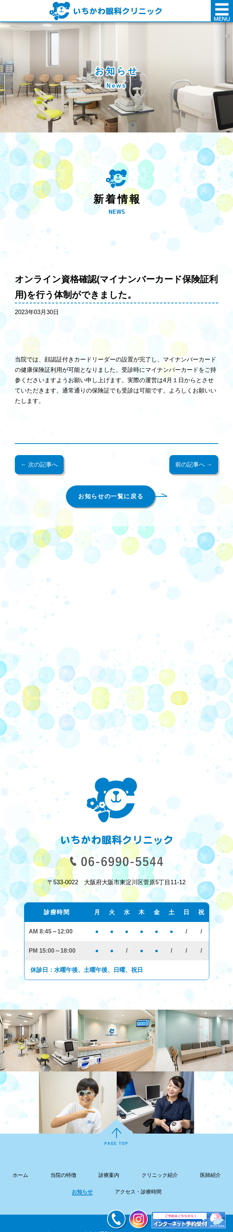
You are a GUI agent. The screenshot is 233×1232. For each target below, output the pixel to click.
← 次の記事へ (39, 464)
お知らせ (82, 1192)
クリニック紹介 (160, 1175)
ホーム (20, 1175)
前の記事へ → (193, 464)
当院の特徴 (63, 1175)
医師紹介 (210, 1175)
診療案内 (109, 1175)
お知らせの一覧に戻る (110, 496)
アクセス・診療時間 (138, 1192)
